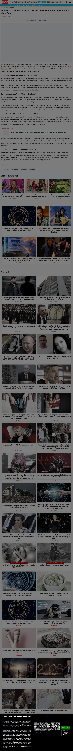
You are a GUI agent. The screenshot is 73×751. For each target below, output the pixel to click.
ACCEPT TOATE (66, 727)
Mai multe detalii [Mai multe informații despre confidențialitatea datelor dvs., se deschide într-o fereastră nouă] (15, 726)
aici (12, 739)
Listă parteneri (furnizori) (39, 732)
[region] (36, 732)
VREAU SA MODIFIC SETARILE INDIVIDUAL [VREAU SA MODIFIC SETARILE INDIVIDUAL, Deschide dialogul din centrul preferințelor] (66, 732)
